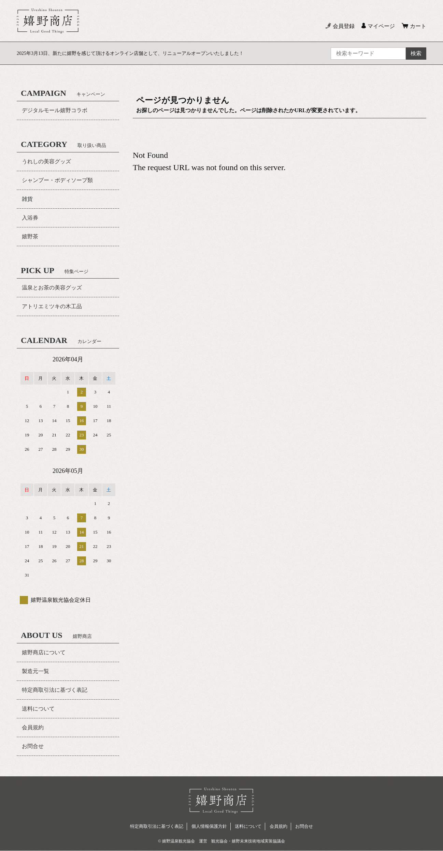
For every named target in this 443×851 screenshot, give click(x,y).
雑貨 (27, 199)
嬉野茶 (30, 236)
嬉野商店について (44, 652)
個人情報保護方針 (209, 826)
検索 (416, 53)
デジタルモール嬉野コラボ (54, 110)
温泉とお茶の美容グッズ (52, 287)
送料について (38, 709)
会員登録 (344, 26)
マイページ (381, 26)
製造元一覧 (35, 671)
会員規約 (33, 727)
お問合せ (33, 746)
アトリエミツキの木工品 (52, 306)
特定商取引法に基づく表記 (54, 690)
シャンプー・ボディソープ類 (57, 180)
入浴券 (30, 218)
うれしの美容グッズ (46, 161)
